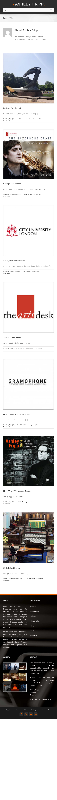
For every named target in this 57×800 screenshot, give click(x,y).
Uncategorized (27, 119)
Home (33, 606)
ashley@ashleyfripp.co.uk (41, 699)
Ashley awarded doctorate (14, 260)
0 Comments (38, 348)
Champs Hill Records (12, 183)
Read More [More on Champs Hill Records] (6, 196)
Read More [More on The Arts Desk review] (6, 350)
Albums (34, 616)
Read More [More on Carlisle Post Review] (6, 580)
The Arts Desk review (12, 337)
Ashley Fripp (8, 119)
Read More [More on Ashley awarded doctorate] (6, 273)
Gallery (34, 631)
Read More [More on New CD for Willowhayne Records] (6, 504)
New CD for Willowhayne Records (17, 491)
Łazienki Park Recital (12, 108)
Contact (34, 636)
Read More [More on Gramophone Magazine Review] (6, 427)
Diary (33, 626)
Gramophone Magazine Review (16, 414)
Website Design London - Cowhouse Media (39, 710)
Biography (35, 611)
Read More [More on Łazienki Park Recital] (6, 121)
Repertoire (35, 621)
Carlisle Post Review (12, 568)
